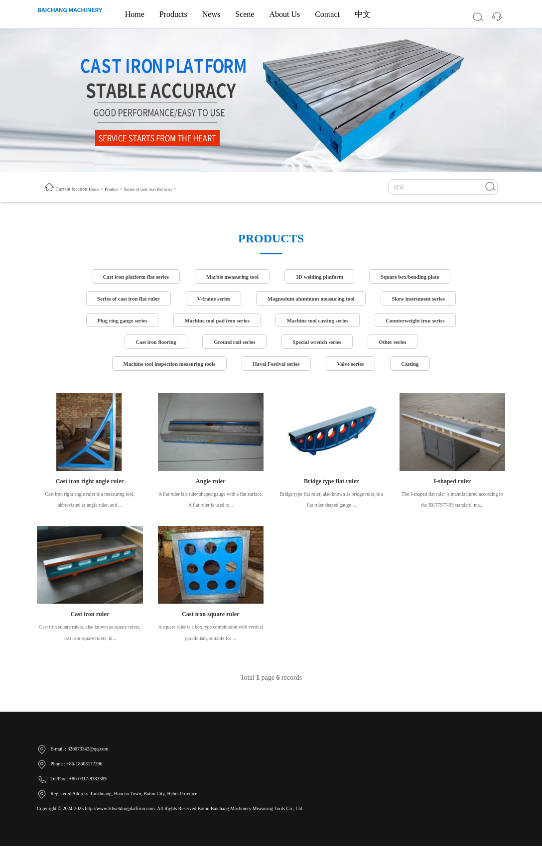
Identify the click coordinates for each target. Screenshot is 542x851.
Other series (397, 344)
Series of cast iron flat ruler (152, 188)
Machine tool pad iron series (215, 322)
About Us (284, 14)
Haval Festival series (276, 367)
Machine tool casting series (319, 322)
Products (173, 14)
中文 (363, 14)
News (211, 14)
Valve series (354, 367)
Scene (244, 14)
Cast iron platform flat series (130, 277)
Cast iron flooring (152, 344)
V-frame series (211, 300)
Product (113, 188)
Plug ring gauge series (116, 322)
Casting (415, 367)
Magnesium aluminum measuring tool (312, 300)
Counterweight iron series (421, 322)
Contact (327, 14)
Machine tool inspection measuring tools (166, 367)
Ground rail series (233, 344)
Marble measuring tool (231, 277)
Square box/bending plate (415, 277)
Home (134, 14)
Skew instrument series (424, 300)
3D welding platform (321, 277)
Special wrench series (318, 344)
